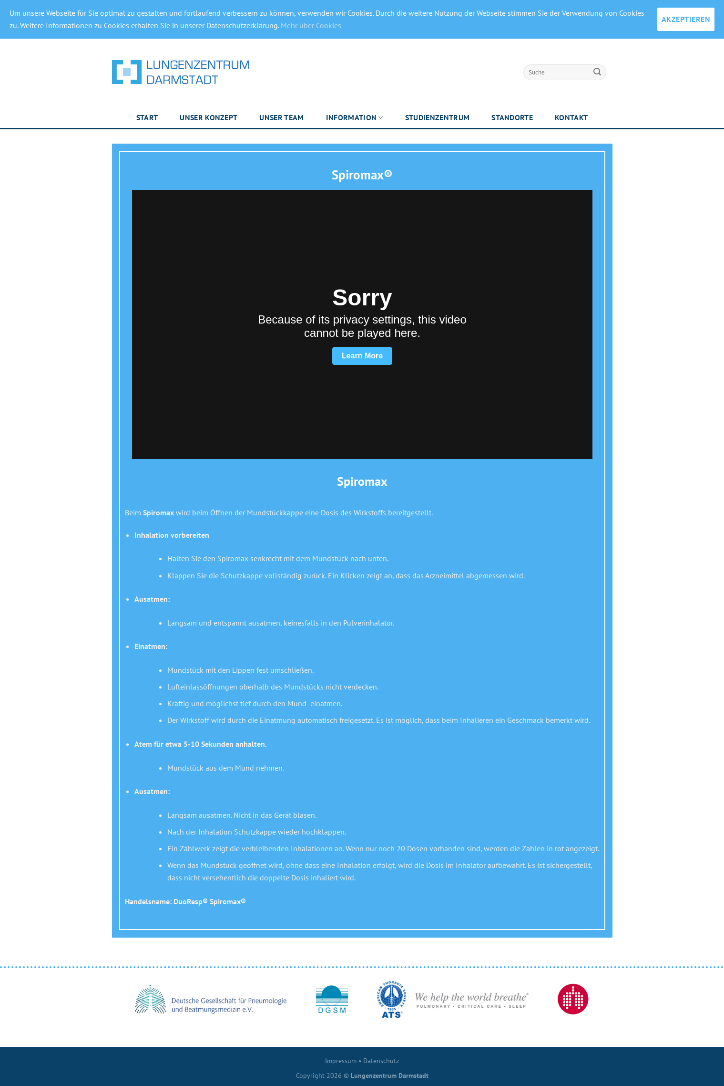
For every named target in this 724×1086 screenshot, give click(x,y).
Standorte (512, 117)
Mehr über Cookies (311, 25)
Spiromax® (362, 174)
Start (147, 117)
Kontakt (571, 117)
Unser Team (281, 117)
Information (354, 117)
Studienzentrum (437, 117)
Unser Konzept (208, 117)
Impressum (341, 1060)
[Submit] (597, 72)
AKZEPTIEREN (686, 19)
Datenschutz (381, 1060)
